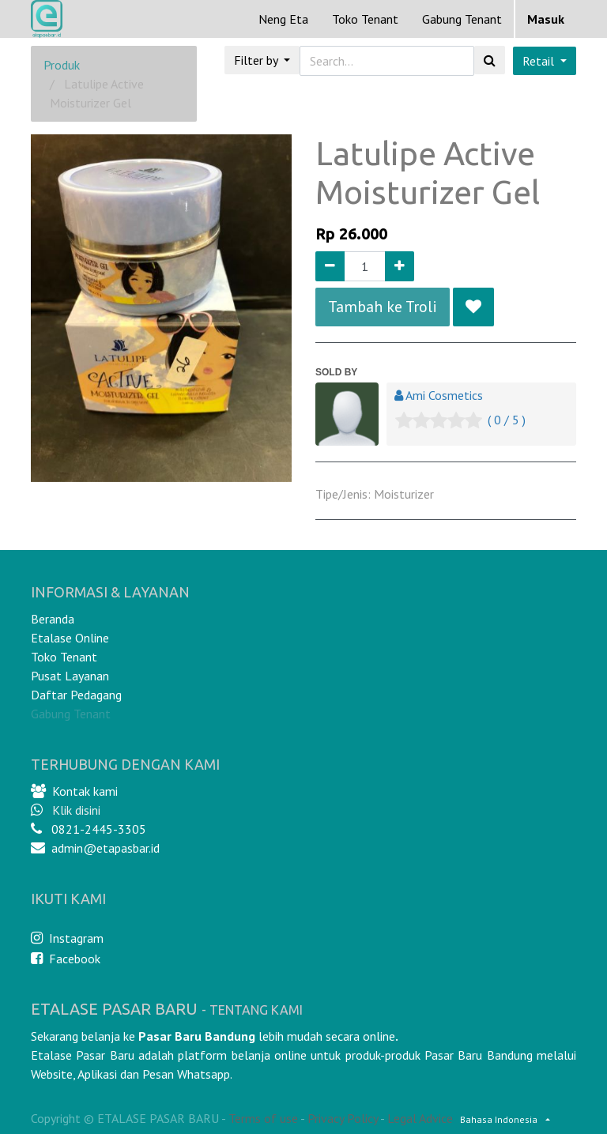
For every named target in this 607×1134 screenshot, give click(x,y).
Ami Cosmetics (444, 395)
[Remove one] (330, 266)
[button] (473, 307)
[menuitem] (283, 19)
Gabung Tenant (71, 713)
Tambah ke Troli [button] (382, 306)
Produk (61, 65)
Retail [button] (539, 61)
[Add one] (399, 266)
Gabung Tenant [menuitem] (462, 19)
